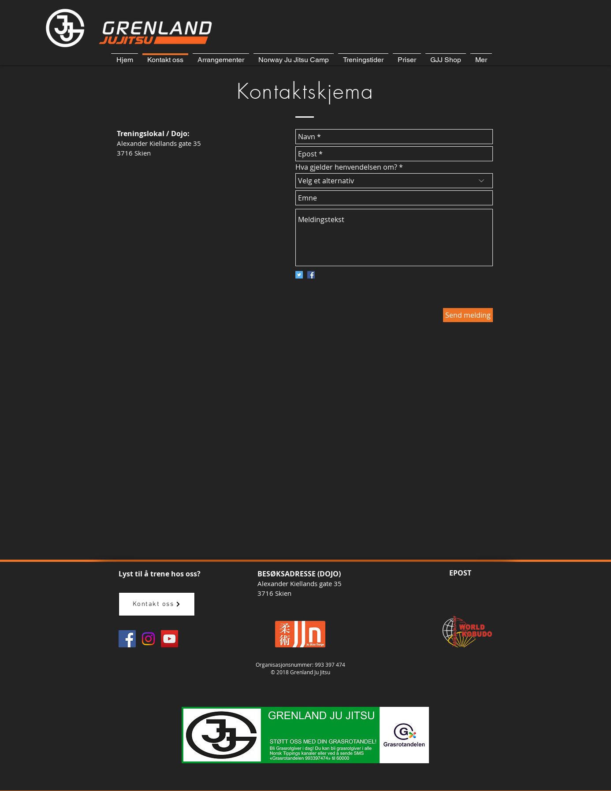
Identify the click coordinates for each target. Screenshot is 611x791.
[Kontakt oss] (157, 604)
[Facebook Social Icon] (311, 275)
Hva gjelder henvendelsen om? (346, 167)
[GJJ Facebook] (127, 638)
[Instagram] (148, 638)
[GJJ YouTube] (169, 638)
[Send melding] (468, 315)
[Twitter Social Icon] (299, 275)
